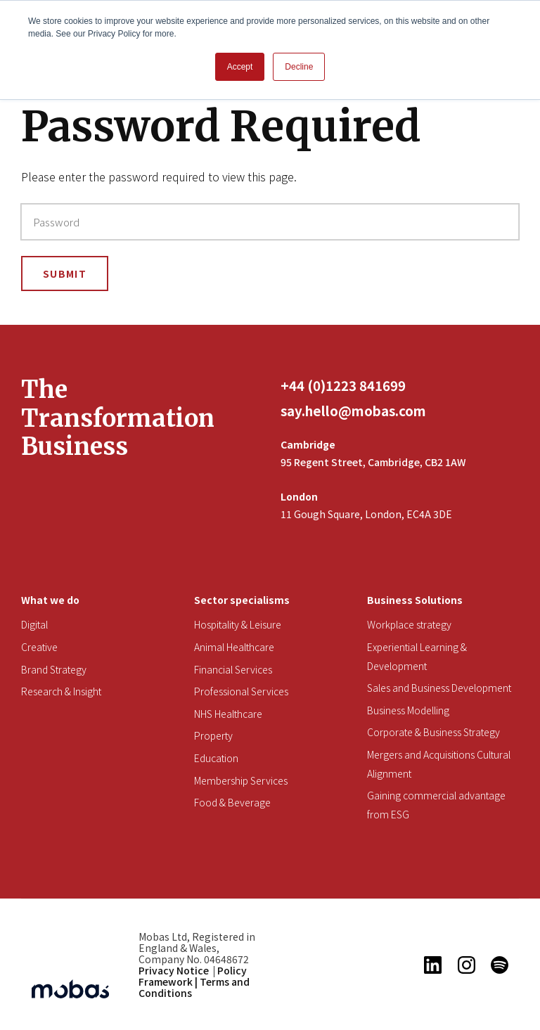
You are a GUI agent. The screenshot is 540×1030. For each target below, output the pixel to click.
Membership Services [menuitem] (241, 780)
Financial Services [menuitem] (233, 669)
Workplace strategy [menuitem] (409, 624)
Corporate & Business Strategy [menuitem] (433, 732)
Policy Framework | (193, 976)
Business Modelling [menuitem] (408, 710)
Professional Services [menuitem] (241, 691)
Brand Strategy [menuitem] (53, 669)
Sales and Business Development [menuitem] (439, 688)
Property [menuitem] (213, 735)
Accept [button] (240, 67)
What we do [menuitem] (50, 600)
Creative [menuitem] (39, 647)
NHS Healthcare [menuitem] (228, 714)
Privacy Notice (174, 970)
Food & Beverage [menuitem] (232, 802)
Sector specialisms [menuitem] (242, 600)
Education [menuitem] (216, 758)
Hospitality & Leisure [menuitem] (237, 624)
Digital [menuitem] (34, 624)
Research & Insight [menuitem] (61, 691)
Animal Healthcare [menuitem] (234, 647)
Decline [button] (299, 67)
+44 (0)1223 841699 (343, 384)
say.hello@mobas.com (353, 410)
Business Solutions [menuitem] (415, 600)
